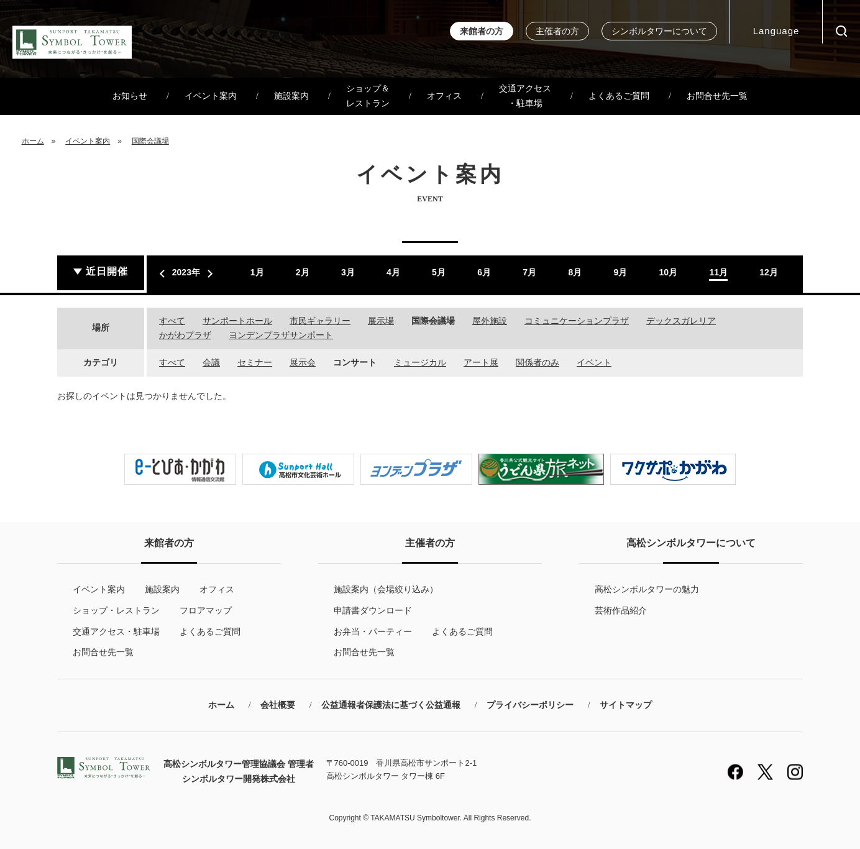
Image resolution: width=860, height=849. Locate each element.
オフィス (444, 96)
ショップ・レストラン (116, 610)
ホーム (33, 141)
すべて (172, 321)
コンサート (355, 362)
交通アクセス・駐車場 (525, 96)
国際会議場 (150, 141)
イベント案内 (211, 96)
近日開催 (107, 271)
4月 (393, 272)
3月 (348, 272)
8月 (575, 272)
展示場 (381, 321)
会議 (211, 362)
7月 (529, 272)
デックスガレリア (681, 321)
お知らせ (129, 96)
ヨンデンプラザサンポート (281, 335)
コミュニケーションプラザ (576, 321)
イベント (594, 362)
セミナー (254, 362)
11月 (718, 272)
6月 (484, 272)
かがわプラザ (185, 335)
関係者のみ (537, 362)
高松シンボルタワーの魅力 (647, 589)
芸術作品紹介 (621, 610)
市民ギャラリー (320, 321)
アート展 (481, 362)
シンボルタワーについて (659, 31)
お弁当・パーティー (373, 631)
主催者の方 (557, 31)
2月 (302, 272)
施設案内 (291, 96)
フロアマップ (206, 610)
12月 (768, 272)
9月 (620, 272)
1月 (257, 272)
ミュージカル (420, 362)
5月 (439, 272)
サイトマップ (626, 705)
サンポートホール (237, 321)
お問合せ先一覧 (717, 96)
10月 (668, 272)
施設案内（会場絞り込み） (386, 589)
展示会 (303, 362)
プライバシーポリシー (530, 705)
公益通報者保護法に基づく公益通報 (390, 705)
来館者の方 (481, 31)
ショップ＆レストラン (368, 96)
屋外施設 (489, 321)
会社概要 (277, 705)
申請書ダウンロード (373, 610)
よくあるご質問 (618, 96)
